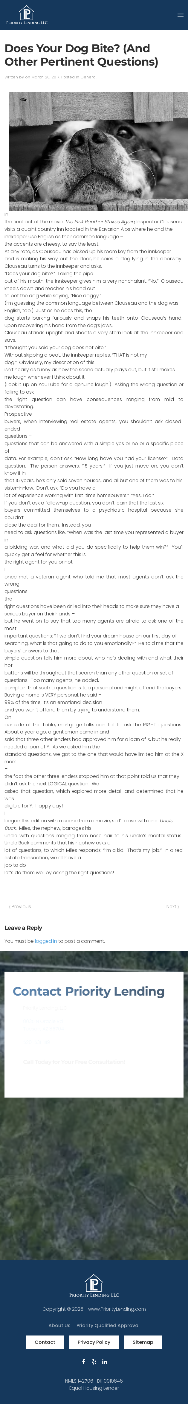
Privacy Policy (94, 1342)
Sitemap (143, 1342)
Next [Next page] (173, 906)
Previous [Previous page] (19, 906)
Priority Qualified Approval (108, 1325)
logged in (46, 941)
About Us (59, 1325)
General (88, 77)
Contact (45, 1342)
